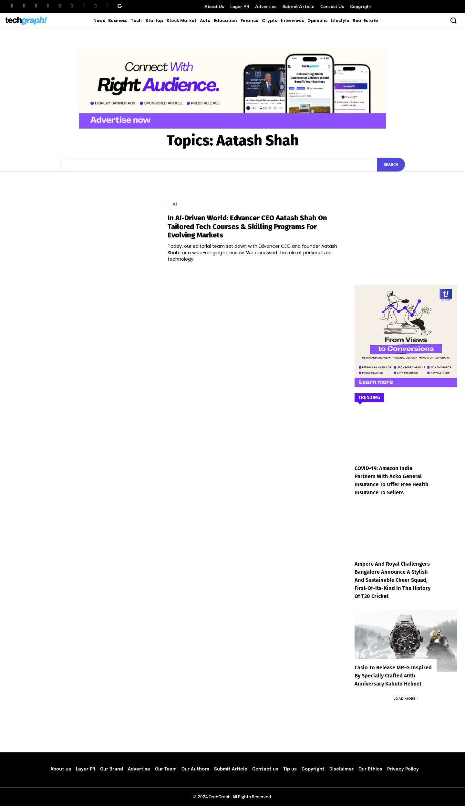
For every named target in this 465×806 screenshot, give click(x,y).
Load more (406, 698)
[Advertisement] (406, 218)
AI (174, 203)
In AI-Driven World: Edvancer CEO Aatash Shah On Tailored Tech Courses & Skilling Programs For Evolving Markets (247, 226)
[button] (453, 20)
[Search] (391, 165)
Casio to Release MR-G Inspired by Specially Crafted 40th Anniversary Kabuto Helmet (392, 676)
